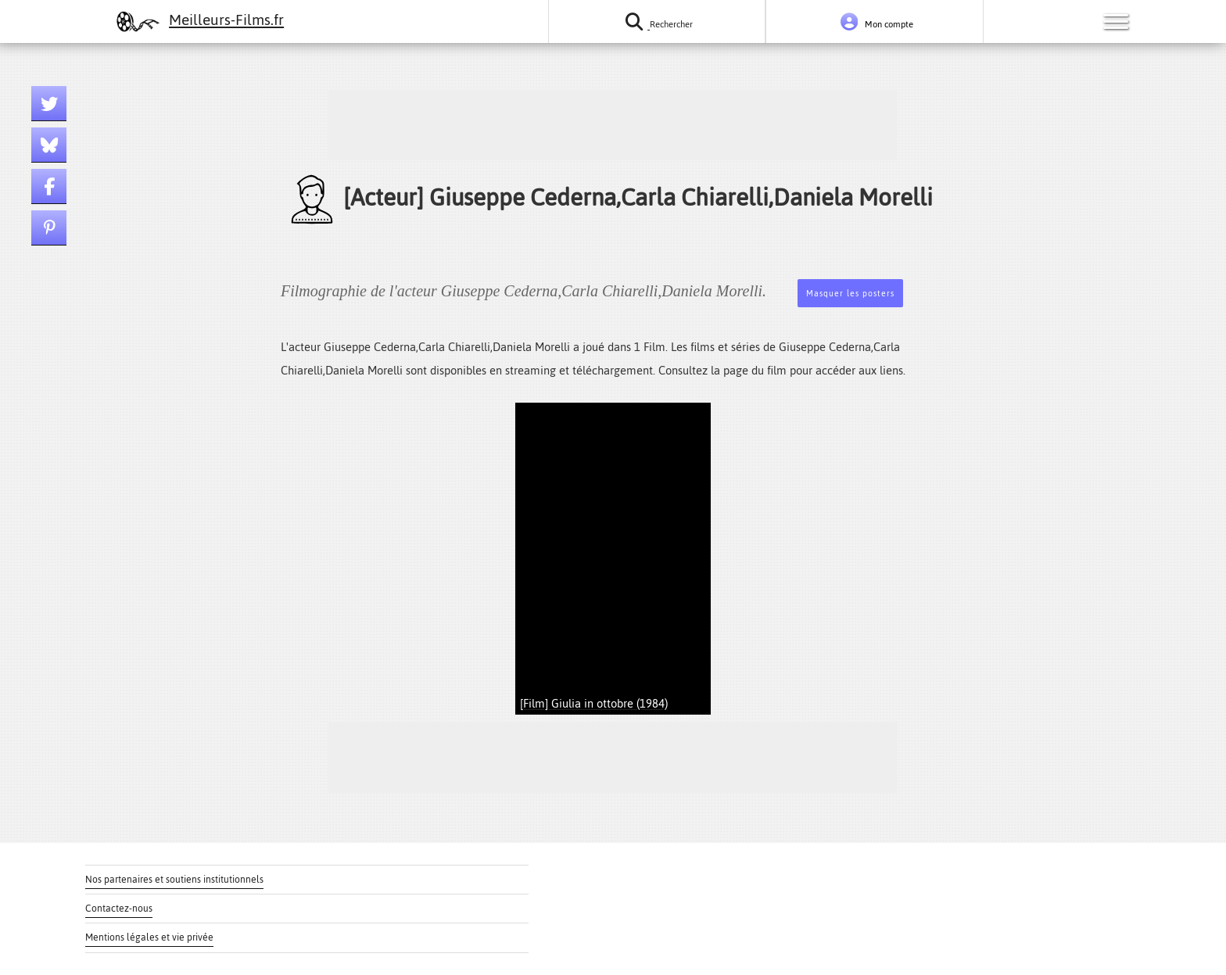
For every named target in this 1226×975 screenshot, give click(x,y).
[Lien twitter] (48, 103)
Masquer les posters (850, 293)
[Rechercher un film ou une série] (657, 21)
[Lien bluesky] (48, 145)
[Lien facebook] (48, 186)
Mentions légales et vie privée (149, 937)
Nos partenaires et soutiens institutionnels (174, 879)
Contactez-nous (118, 908)
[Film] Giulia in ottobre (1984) (594, 703)
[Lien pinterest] (48, 228)
